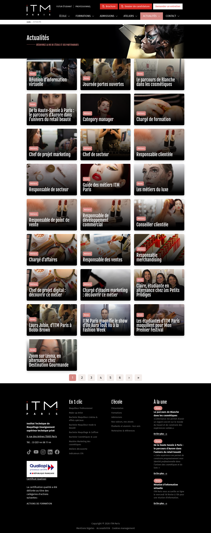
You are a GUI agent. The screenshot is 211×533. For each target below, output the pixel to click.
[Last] (138, 377)
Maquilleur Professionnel (80, 408)
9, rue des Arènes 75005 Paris (42, 436)
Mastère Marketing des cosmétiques (79, 443)
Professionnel (83, 6)
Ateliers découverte (78, 449)
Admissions (109, 16)
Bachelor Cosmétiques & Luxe (83, 437)
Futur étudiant (64, 6)
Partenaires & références (123, 431)
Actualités (151, 16)
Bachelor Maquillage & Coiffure (83, 432)
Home (29, 22)
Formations (85, 16)
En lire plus (160, 434)
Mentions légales (85, 528)
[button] (109, 6)
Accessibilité (103, 528)
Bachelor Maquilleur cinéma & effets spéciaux (83, 419)
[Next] (129, 377)
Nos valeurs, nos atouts (122, 422)
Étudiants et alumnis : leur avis (125, 426)
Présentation (117, 408)
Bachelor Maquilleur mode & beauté (82, 426)
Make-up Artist (76, 413)
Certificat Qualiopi (36, 479)
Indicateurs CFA (76, 453)
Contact (173, 16)
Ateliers (130, 16)
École (64, 16)
